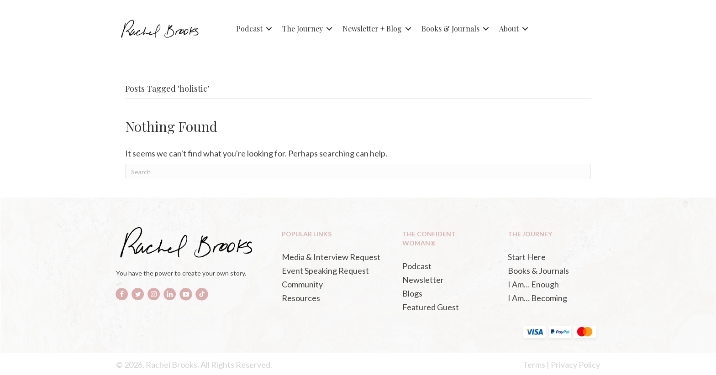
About (509, 28)
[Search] (358, 171)
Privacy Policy (575, 364)
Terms (534, 364)
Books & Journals (450, 28)
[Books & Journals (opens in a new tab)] (551, 270)
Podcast (249, 28)
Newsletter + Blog (372, 28)
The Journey (302, 28)
